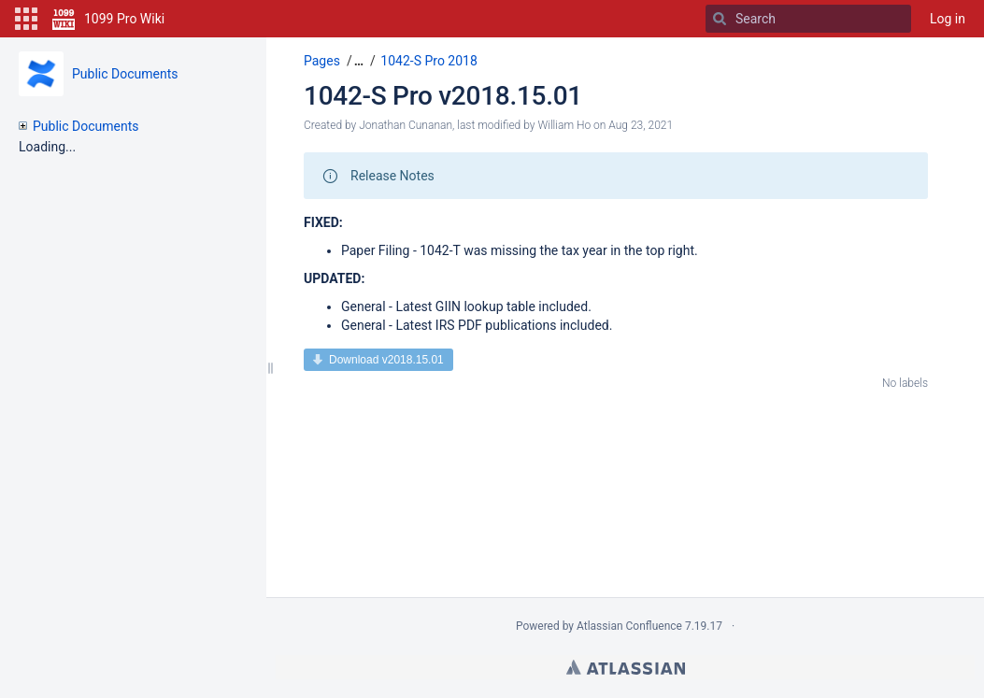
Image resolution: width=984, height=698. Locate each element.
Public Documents (125, 73)
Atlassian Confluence (629, 626)
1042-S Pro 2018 (429, 60)
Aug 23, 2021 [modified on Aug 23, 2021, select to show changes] (640, 125)
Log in (947, 18)
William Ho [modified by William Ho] (564, 125)
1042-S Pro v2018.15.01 (443, 95)
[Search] (719, 18)
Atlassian (625, 667)
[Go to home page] (108, 18)
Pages (322, 60)
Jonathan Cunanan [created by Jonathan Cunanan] (405, 125)
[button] (26, 18)
